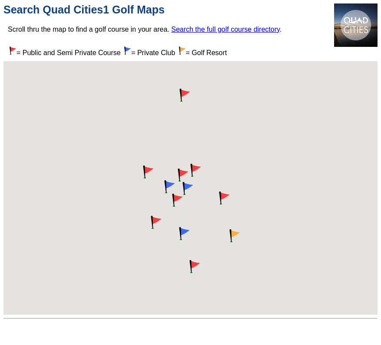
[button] (182, 175)
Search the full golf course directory (225, 29)
